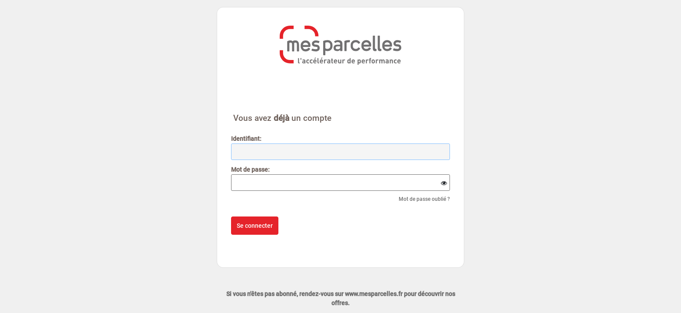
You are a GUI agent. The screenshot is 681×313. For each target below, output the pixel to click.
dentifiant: (246, 138)
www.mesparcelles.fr (374, 293)
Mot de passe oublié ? (424, 199)
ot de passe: (250, 169)
